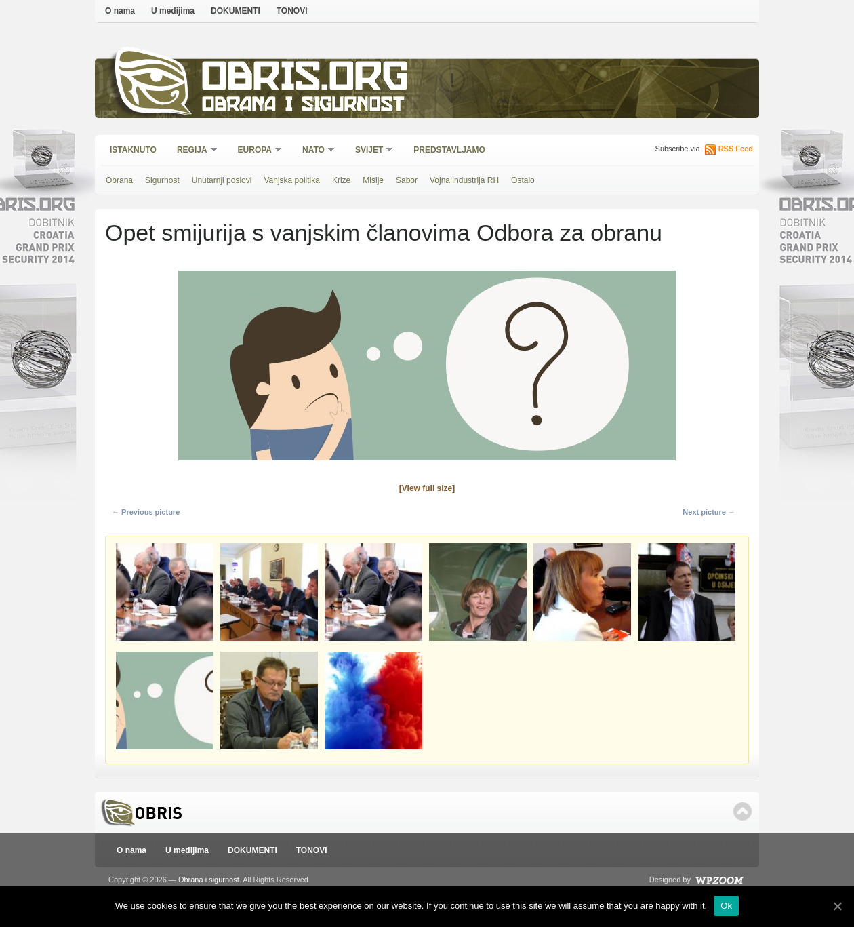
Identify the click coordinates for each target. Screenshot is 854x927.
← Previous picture (146, 512)
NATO (314, 151)
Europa (255, 151)
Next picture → (709, 512)
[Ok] (837, 906)
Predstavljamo (449, 150)
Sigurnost (162, 180)
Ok (726, 906)
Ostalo (523, 180)
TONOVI (292, 11)
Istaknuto (133, 150)
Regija (193, 151)
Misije (373, 180)
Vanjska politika (292, 180)
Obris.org (305, 79)
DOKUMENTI (235, 11)
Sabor (407, 180)
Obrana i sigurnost (302, 106)
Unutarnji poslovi (222, 180)
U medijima (173, 11)
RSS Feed (735, 148)
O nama (120, 11)
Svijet (369, 151)
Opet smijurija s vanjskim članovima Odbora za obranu (383, 232)
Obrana (119, 180)
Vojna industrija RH (464, 180)
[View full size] (427, 488)
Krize (341, 180)
